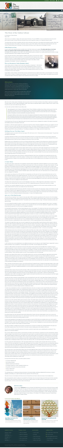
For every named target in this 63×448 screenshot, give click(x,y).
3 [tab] (32, 29)
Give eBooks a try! (23, 440)
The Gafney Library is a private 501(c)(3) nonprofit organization (15, 445)
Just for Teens (36, 432)
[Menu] (31, 10)
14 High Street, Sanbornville (52, 432)
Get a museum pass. (23, 438)
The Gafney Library (10, 444)
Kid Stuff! (35, 434)
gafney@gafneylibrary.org (52, 436)
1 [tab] (29, 29)
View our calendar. (23, 432)
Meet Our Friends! (36, 438)
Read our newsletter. (24, 434)
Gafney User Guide (37, 440)
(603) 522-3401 (50, 434)
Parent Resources (36, 436)
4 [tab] (33, 29)
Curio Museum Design (21, 444)
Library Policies (50, 440)
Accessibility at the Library (52, 438)
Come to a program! (24, 436)
